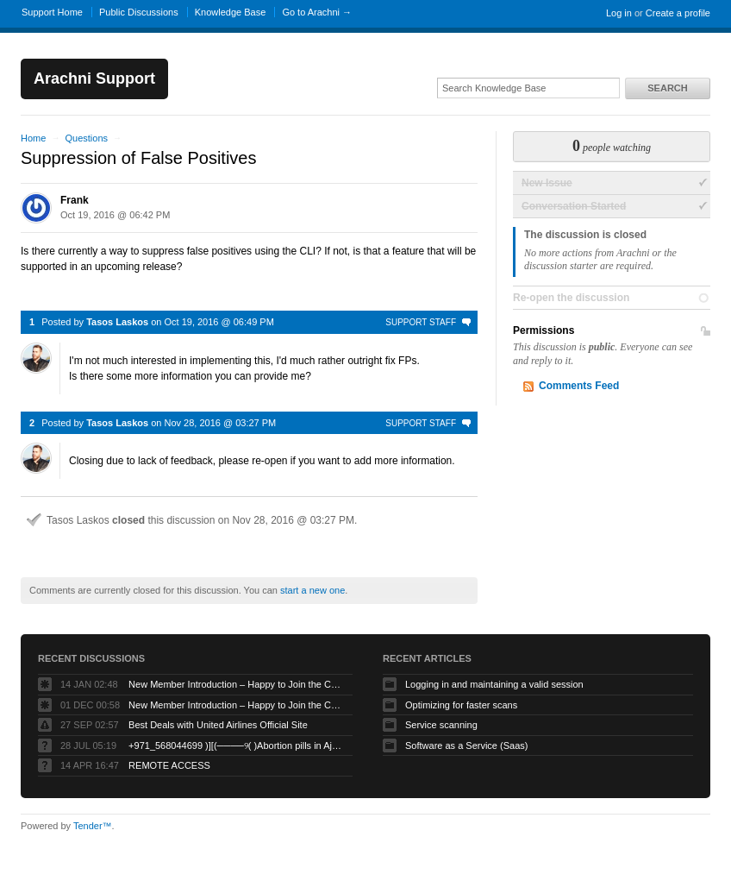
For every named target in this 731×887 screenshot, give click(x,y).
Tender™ (92, 826)
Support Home (52, 12)
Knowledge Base (230, 12)
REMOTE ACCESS (169, 765)
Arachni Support (94, 78)
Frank (74, 200)
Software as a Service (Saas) (466, 745)
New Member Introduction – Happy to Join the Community (236, 684)
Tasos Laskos (117, 322)
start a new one (312, 590)
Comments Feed (579, 386)
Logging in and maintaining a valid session (494, 684)
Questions (86, 138)
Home (33, 138)
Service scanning (441, 725)
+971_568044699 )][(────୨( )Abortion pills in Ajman (236, 745)
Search (667, 88)
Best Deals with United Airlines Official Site (218, 725)
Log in (619, 13)
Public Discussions (138, 12)
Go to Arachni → (317, 12)
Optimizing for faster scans (461, 705)
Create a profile (678, 13)
